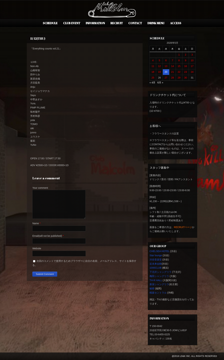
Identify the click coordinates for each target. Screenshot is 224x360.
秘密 (152, 288)
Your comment (40, 187)
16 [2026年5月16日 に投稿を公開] (185, 66)
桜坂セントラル (158, 292)
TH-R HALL (156, 280)
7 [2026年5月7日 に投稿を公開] (172, 60)
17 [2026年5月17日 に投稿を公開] (192, 66)
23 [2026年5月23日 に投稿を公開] (185, 72)
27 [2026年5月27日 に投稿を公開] (166, 77)
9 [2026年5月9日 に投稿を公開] (185, 60)
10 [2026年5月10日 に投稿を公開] (192, 60)
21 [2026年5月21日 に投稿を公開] (172, 72)
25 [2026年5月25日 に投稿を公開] (152, 77)
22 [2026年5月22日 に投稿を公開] (179, 72)
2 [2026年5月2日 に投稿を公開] (185, 54)
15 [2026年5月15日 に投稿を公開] (179, 66)
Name (35, 223)
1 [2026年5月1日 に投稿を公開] (179, 54)
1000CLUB (156, 267)
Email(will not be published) (47, 235)
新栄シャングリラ (159, 284)
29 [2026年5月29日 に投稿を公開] (179, 77)
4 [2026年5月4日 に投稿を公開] (153, 60)
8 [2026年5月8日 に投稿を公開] (179, 60)
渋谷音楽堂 (156, 259)
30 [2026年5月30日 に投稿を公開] (185, 77)
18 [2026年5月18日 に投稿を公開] (152, 72)
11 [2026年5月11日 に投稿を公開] (152, 66)
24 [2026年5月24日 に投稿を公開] (192, 72)
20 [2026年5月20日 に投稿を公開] (166, 72)
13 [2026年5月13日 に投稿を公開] (166, 66)
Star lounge (156, 255)
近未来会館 (156, 263)
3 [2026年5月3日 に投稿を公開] (192, 54)
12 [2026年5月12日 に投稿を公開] (159, 66)
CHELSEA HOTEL (160, 251)
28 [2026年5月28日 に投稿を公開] (172, 77)
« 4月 (152, 82)
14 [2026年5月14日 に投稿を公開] (172, 66)
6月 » (160, 82)
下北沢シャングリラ (160, 272)
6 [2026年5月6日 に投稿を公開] (166, 60)
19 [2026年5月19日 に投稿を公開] (159, 72)
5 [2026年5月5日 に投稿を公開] (159, 60)
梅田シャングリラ (159, 276)
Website (36, 248)
